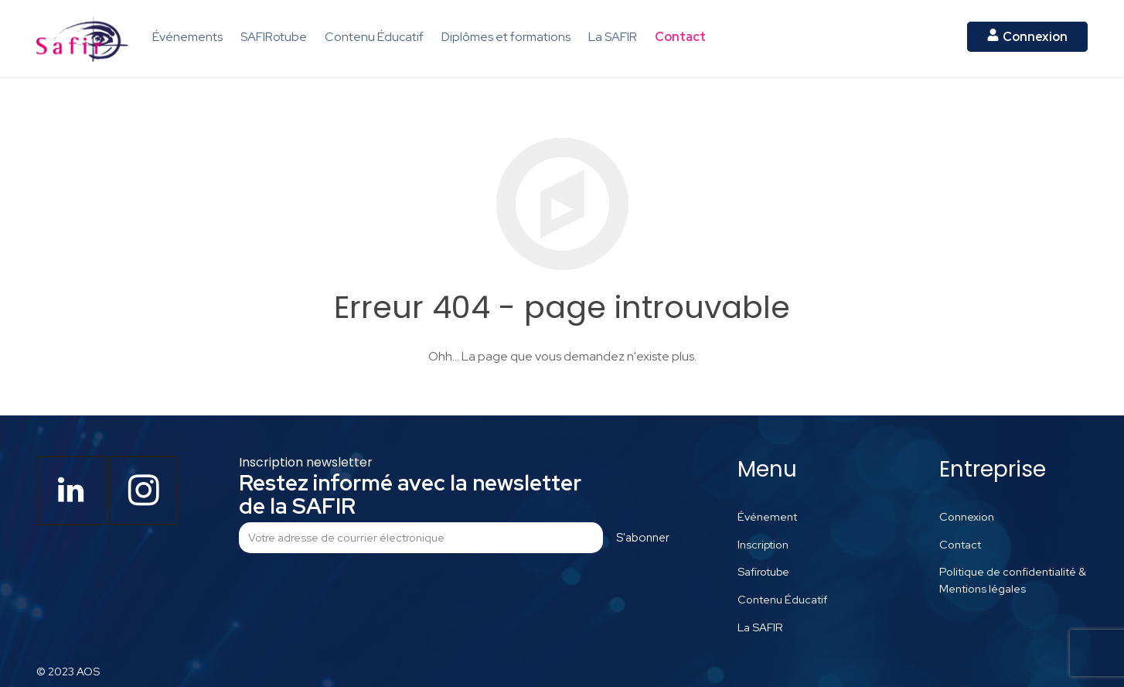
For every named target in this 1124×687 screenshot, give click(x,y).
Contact (960, 544)
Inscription (763, 544)
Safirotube (763, 571)
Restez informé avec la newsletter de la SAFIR (410, 494)
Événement (767, 516)
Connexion (966, 516)
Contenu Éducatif (782, 599)
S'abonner (642, 537)
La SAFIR (760, 627)
